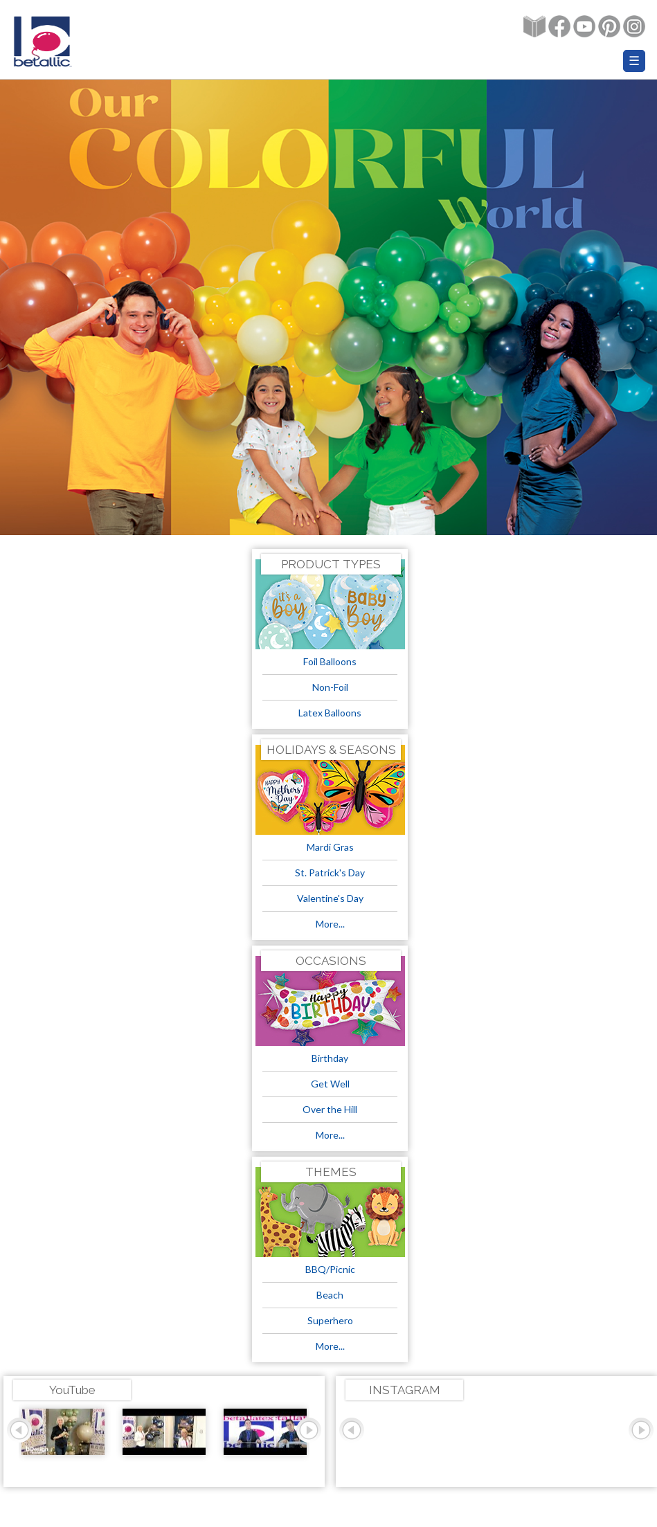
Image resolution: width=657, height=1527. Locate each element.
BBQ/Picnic (330, 1269)
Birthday (330, 1058)
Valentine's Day (330, 898)
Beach (329, 1295)
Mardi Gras (330, 847)
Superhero (330, 1320)
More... (330, 924)
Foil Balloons (330, 661)
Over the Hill (330, 1109)
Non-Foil (330, 687)
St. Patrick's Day (330, 872)
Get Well (330, 1084)
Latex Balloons (329, 713)
